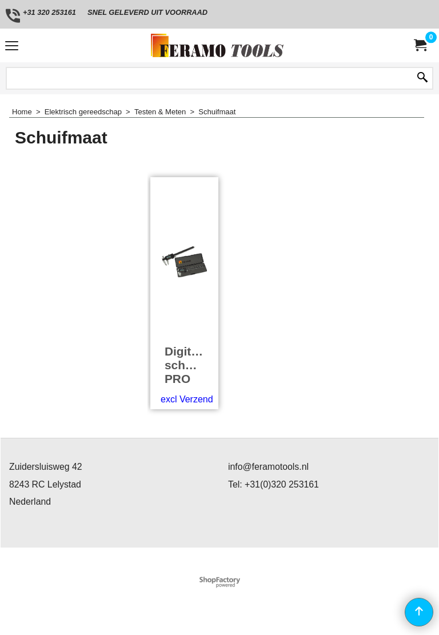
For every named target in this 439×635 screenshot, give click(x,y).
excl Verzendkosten (200, 399)
